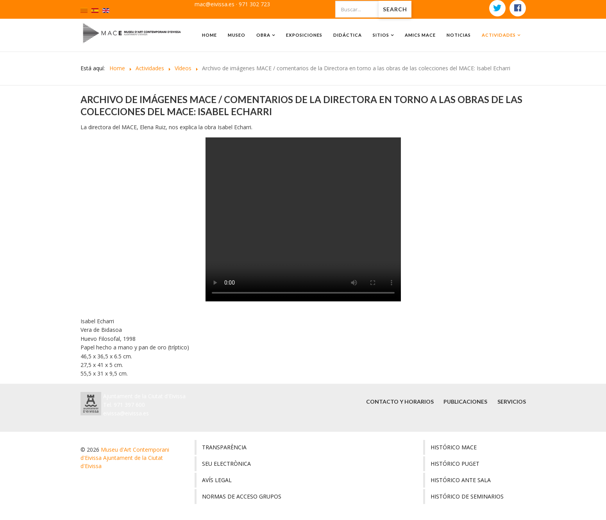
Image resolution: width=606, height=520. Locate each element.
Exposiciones (304, 34)
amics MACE (420, 34)
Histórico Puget (455, 463)
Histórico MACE (454, 447)
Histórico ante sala (461, 480)
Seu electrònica (226, 463)
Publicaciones (464, 401)
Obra (263, 34)
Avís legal (217, 480)
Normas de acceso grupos (241, 496)
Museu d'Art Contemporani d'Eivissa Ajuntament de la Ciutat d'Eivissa (124, 458)
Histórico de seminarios (467, 496)
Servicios (511, 401)
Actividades (499, 34)
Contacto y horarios (398, 401)
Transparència (224, 447)
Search (395, 9)
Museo (236, 34)
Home (209, 34)
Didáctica (347, 34)
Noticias (459, 34)
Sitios (381, 34)
